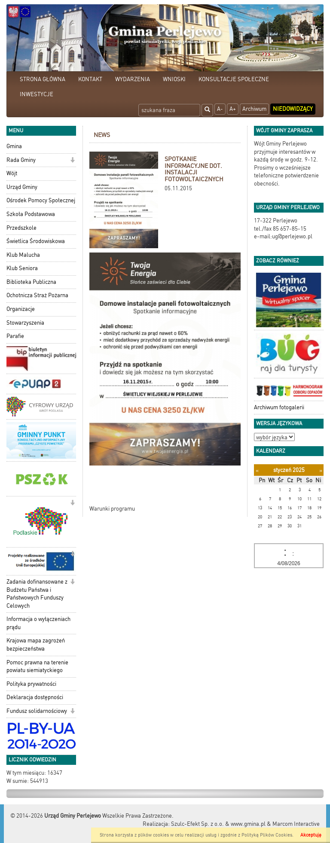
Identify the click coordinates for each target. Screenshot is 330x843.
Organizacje (20, 309)
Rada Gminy (21, 160)
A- (220, 109)
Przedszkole (21, 228)
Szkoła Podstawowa (30, 214)
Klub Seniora (22, 268)
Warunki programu (112, 508)
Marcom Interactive (296, 824)
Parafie (15, 336)
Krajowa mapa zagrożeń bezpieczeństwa (35, 644)
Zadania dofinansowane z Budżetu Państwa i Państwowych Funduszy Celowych (36, 593)
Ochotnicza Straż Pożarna (37, 295)
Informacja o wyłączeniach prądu (38, 623)
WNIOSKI (174, 79)
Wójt (11, 173)
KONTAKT (90, 79)
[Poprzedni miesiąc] (257, 470)
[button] (72, 161)
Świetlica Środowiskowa (35, 241)
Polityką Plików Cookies (266, 835)
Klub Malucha (23, 255)
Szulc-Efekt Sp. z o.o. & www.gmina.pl (218, 824)
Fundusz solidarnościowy (36, 711)
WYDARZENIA (132, 79)
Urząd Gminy (21, 187)
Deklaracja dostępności (34, 697)
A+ (232, 109)
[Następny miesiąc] (320, 470)
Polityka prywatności (31, 684)
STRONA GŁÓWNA (42, 79)
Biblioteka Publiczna (31, 282)
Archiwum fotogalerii (279, 407)
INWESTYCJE (36, 94)
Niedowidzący (293, 109)
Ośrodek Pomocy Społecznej (40, 200)
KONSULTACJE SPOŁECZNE (234, 79)
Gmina (14, 146)
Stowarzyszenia (25, 323)
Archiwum (254, 109)
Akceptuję (310, 835)
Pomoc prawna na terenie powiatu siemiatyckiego (37, 666)
